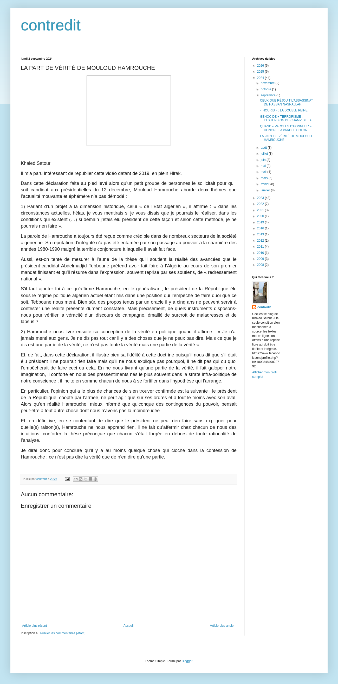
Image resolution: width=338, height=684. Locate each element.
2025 (261, 71)
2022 (261, 204)
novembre (268, 83)
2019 (261, 222)
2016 (261, 228)
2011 (261, 246)
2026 (261, 65)
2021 (261, 210)
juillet (265, 153)
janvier (266, 190)
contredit (51, 25)
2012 (261, 240)
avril (264, 172)
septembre (268, 95)
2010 (261, 253)
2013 (261, 234)
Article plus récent (34, 625)
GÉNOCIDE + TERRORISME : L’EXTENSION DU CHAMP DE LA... (287, 118)
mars (265, 178)
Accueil (129, 625)
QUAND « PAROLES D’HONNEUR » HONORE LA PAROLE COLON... (285, 128)
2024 (261, 78)
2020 (261, 216)
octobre (266, 89)
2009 (261, 259)
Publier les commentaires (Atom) (63, 633)
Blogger (187, 661)
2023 (261, 198)
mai (264, 166)
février (265, 184)
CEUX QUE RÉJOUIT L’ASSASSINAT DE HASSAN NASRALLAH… (286, 102)
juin (263, 160)
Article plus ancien (222, 625)
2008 (261, 265)
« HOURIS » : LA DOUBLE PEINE (284, 110)
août (264, 147)
